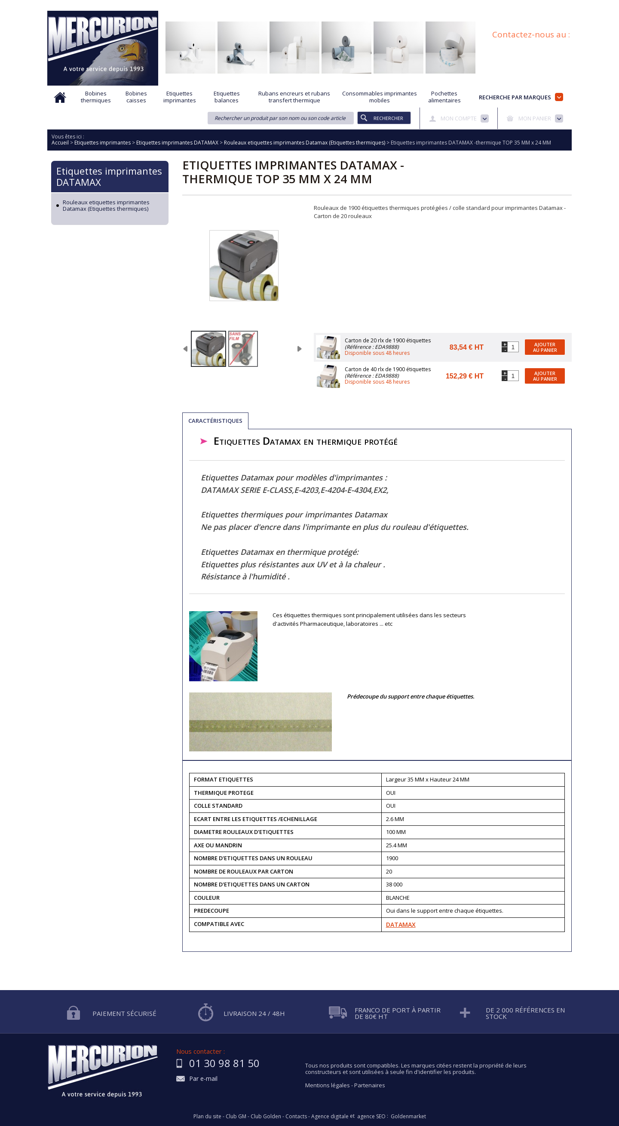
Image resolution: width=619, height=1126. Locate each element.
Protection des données (391, 6)
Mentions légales (327, 1085)
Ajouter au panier (545, 347)
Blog (525, 6)
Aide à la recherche (252, 6)
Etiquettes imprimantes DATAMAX (109, 176)
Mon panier (534, 118)
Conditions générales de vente (470, 6)
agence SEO (371, 1117)
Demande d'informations (319, 6)
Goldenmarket (408, 1117)
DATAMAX (401, 924)
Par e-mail (203, 1079)
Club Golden (266, 1117)
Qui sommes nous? (193, 6)
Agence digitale (330, 1117)
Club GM (236, 1117)
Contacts (296, 1117)
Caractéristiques (215, 421)
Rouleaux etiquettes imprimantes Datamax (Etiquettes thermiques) (106, 205)
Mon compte (459, 118)
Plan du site (558, 6)
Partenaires (369, 1085)
